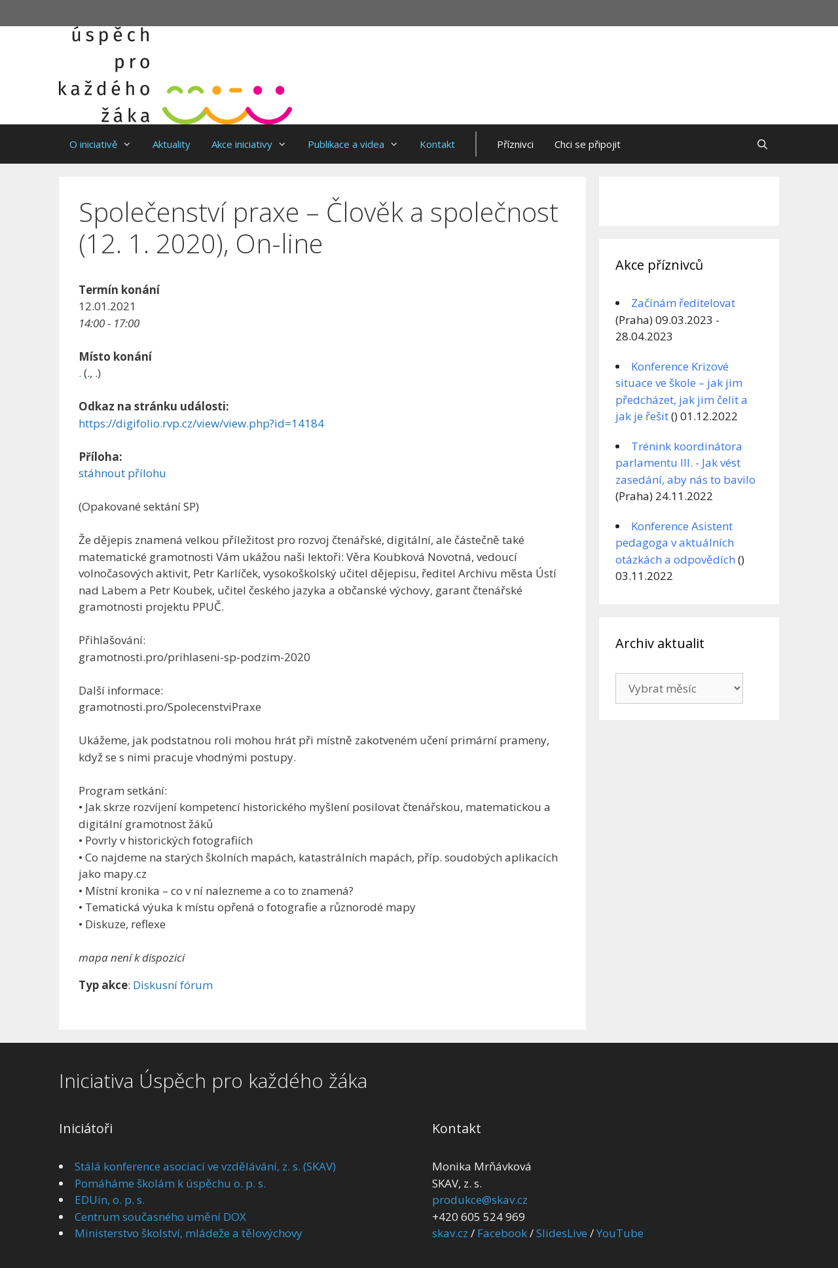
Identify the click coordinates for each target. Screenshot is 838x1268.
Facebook (502, 1233)
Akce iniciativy (254, 144)
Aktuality (172, 144)
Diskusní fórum (173, 984)
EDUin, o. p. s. (110, 1199)
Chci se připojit (588, 144)
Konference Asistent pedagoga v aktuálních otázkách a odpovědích (675, 542)
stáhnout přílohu (122, 472)
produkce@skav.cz (480, 1199)
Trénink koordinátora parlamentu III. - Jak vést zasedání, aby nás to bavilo (685, 463)
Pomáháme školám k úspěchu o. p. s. (170, 1183)
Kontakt (437, 144)
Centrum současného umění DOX (160, 1216)
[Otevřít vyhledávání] (762, 144)
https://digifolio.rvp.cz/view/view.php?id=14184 (201, 423)
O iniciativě (105, 144)
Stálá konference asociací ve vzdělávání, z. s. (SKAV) (205, 1166)
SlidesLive (561, 1233)
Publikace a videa (358, 144)
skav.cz (450, 1233)
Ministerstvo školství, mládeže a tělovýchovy (188, 1233)
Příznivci (515, 144)
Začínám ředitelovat (683, 302)
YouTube (620, 1233)
